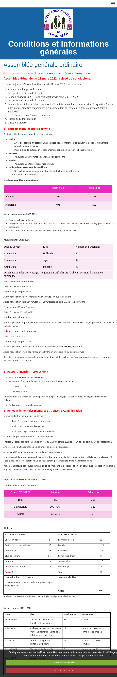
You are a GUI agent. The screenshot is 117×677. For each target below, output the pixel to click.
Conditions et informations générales (58, 48)
